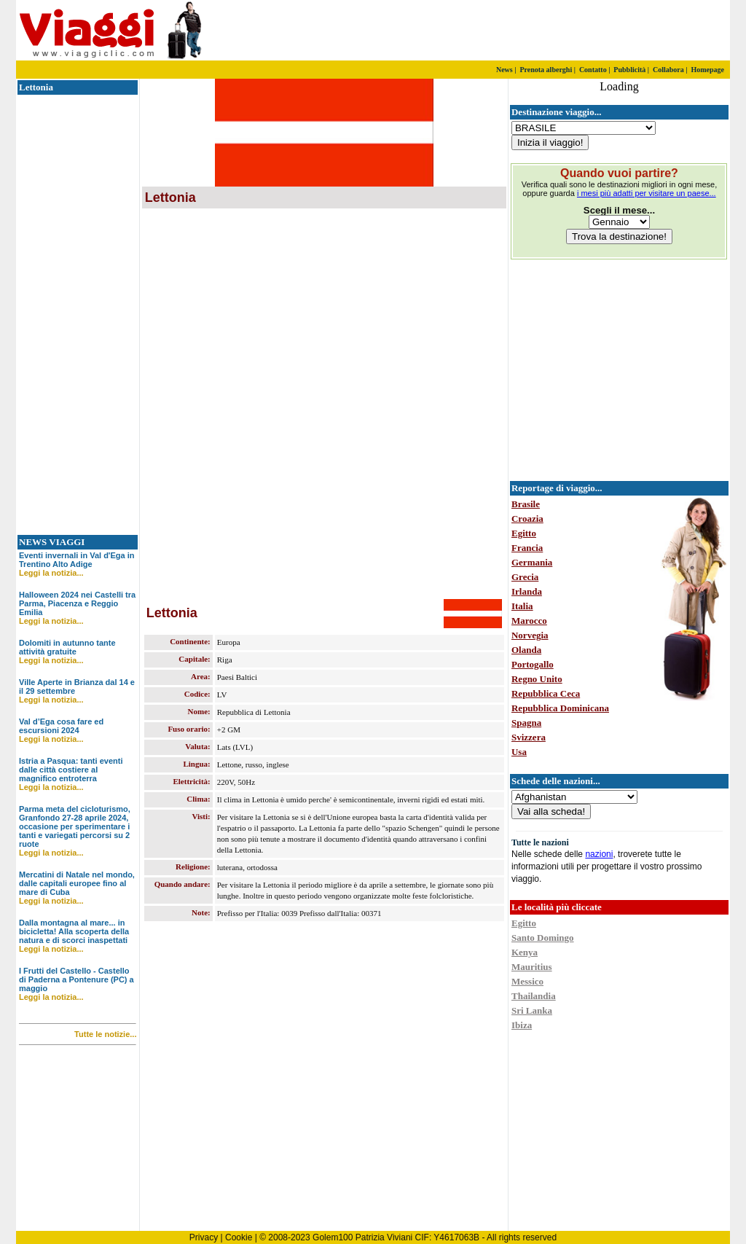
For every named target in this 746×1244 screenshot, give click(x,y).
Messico (527, 981)
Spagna (526, 722)
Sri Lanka (531, 1010)
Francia (527, 547)
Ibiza (521, 1025)
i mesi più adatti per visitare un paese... (646, 193)
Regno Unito (536, 678)
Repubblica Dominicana (560, 708)
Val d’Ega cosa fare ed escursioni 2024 (61, 726)
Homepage (707, 70)
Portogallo (532, 664)
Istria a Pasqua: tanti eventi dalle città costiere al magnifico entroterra (70, 769)
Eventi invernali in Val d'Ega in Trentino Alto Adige (77, 559)
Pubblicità (629, 70)
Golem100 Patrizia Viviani (362, 1237)
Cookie (238, 1237)
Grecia (524, 576)
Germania (531, 562)
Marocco (529, 620)
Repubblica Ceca (545, 693)
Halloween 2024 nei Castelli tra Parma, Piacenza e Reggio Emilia (77, 603)
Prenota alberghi (545, 70)
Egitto (523, 533)
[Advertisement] (558, 30)
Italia (522, 606)
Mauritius (531, 966)
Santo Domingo (542, 937)
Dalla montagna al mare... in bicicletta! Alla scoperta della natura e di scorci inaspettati (74, 931)
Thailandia (533, 995)
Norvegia (530, 635)
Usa (519, 751)
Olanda (526, 649)
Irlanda (526, 591)
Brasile (525, 503)
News (504, 70)
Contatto (593, 70)
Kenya (524, 952)
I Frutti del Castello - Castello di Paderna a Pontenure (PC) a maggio (76, 979)
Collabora (668, 70)
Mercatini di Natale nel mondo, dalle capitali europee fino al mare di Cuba (77, 883)
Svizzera (528, 737)
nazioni (599, 854)
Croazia (527, 518)
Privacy (203, 1237)
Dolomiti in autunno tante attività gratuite (67, 647)
